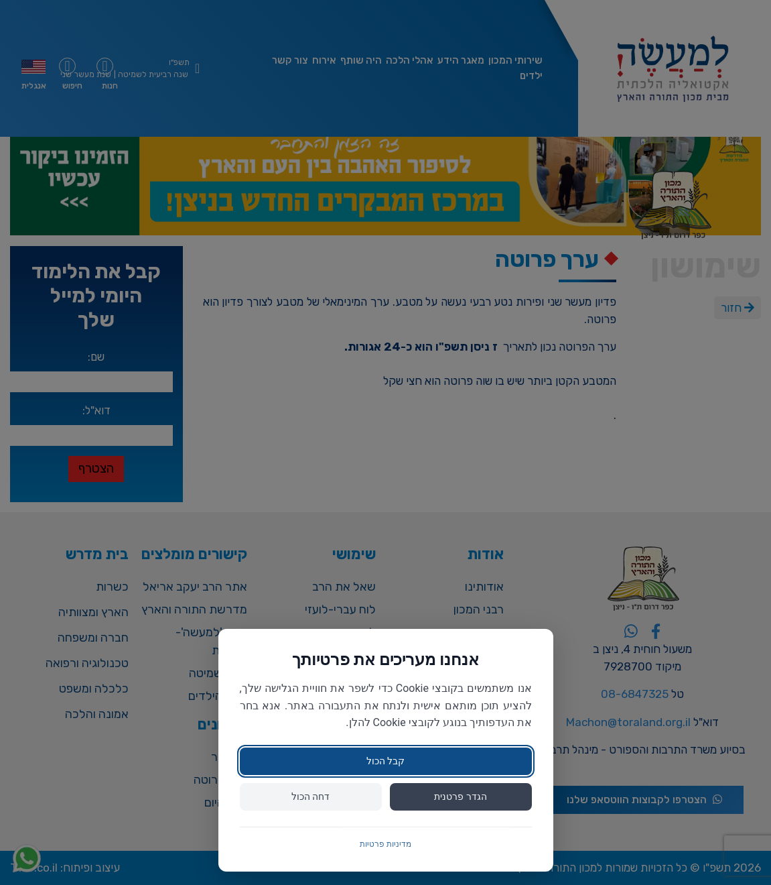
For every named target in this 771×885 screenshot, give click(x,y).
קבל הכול (385, 761)
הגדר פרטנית (460, 796)
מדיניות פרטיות (385, 844)
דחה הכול (310, 796)
